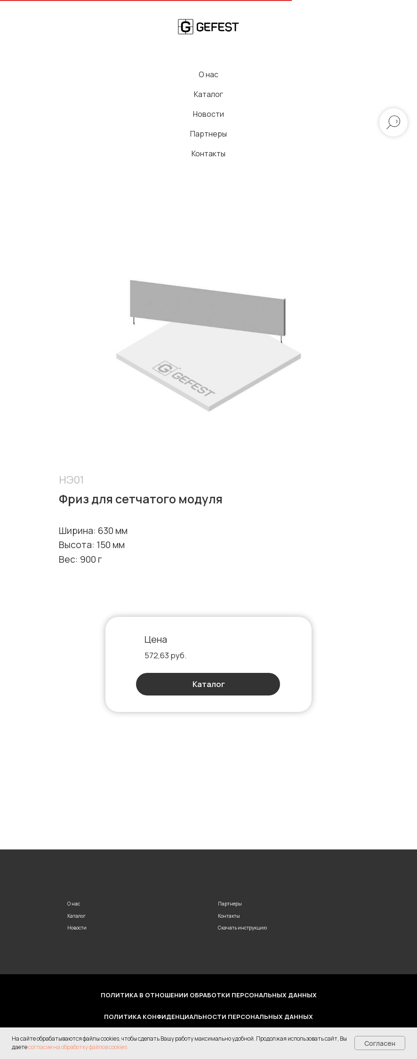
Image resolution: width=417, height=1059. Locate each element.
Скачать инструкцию (242, 927)
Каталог (208, 94)
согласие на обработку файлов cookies (77, 1047)
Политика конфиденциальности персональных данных (208, 1016)
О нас (208, 74)
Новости (208, 114)
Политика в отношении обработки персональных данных (209, 995)
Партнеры (208, 134)
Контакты (208, 153)
